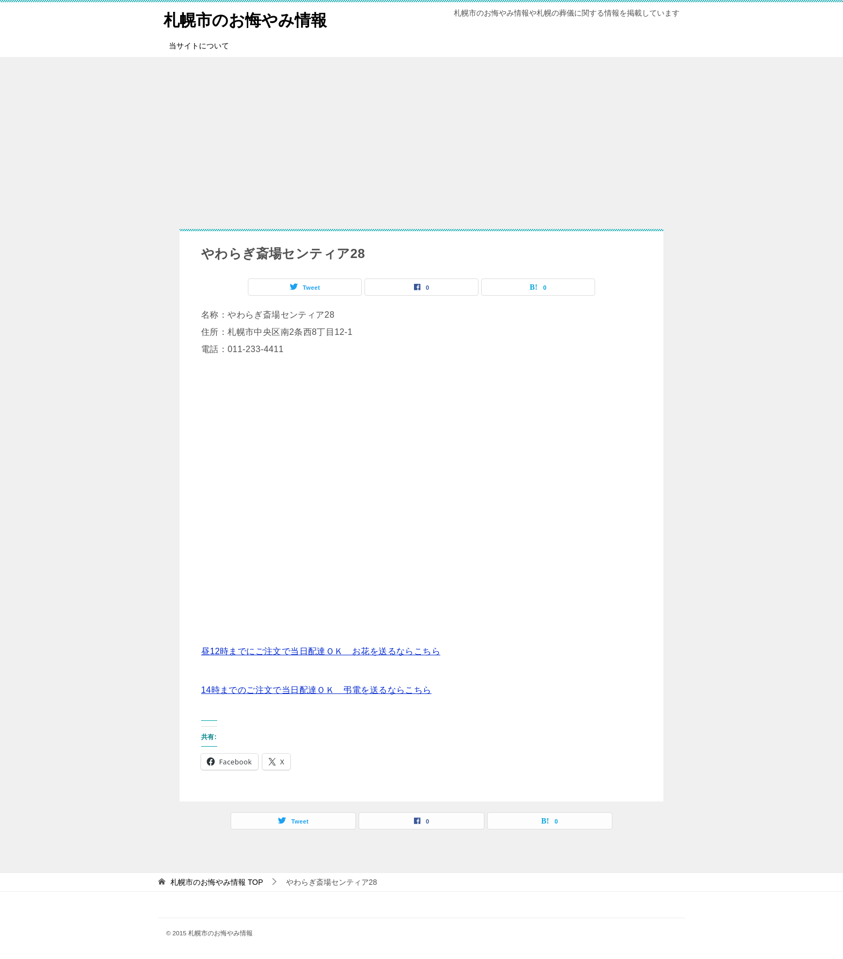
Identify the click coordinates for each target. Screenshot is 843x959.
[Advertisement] (421, 137)
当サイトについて (199, 45)
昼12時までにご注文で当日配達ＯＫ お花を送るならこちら (320, 651)
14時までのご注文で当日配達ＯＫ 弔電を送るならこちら (316, 690)
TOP (216, 882)
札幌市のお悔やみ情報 (245, 18)
